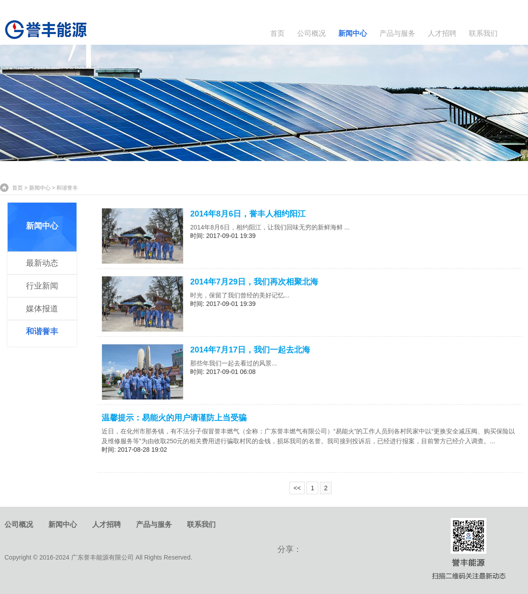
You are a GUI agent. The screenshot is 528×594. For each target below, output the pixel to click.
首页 (277, 33)
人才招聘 (442, 33)
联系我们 (483, 33)
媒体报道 (42, 308)
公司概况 (311, 33)
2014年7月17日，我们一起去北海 (250, 349)
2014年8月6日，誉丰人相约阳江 (248, 213)
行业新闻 (42, 285)
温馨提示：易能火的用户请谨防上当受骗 (174, 417)
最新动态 (42, 263)
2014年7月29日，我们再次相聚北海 (254, 281)
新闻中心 (352, 33)
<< (297, 488)
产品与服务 (397, 33)
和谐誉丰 (42, 331)
